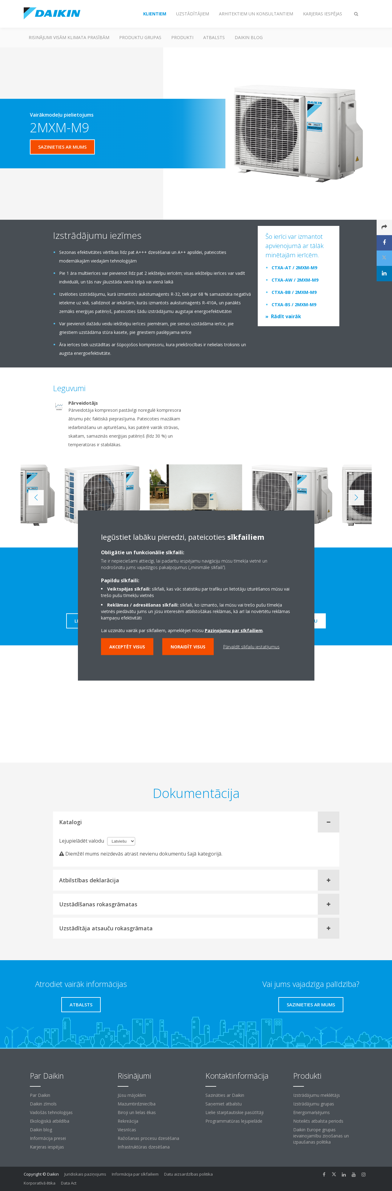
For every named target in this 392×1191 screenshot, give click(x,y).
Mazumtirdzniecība (137, 1104)
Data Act (68, 1183)
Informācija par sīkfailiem (135, 1174)
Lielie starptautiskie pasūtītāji (234, 1112)
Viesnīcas (127, 1130)
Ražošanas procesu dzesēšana (148, 1138)
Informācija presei (48, 1138)
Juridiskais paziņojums (85, 1174)
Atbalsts (214, 37)
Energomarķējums (311, 1112)
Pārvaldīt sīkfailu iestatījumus (251, 647)
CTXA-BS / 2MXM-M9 (294, 304)
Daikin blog (249, 37)
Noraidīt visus (188, 647)
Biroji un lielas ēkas (137, 1112)
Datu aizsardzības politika (188, 1174)
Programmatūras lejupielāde (233, 1121)
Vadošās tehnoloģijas (51, 1112)
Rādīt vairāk (286, 316)
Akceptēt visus (127, 647)
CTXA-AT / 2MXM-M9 (294, 268)
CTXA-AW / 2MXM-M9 (295, 280)
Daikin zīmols (43, 1104)
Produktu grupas (140, 37)
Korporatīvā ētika (39, 1183)
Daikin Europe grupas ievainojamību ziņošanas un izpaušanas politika (321, 1136)
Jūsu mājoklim (132, 1095)
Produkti (182, 37)
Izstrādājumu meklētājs (316, 1095)
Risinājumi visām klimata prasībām (69, 37)
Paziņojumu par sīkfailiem (234, 630)
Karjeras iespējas (47, 1147)
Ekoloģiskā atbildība (49, 1121)
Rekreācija (128, 1121)
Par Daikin (40, 1095)
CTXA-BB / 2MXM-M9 (294, 292)
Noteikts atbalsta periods (318, 1121)
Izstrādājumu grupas (313, 1104)
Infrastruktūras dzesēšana (144, 1147)
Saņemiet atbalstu (223, 1104)
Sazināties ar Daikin (224, 1095)
